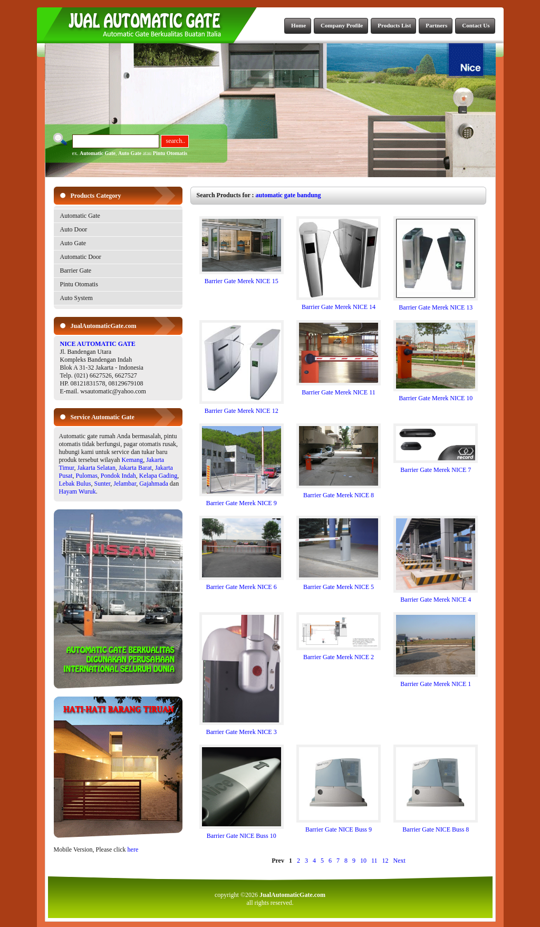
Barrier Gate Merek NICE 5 (338, 584)
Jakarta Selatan (96, 467)
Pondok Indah (118, 475)
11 (374, 860)
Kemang (132, 459)
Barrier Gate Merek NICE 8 (338, 492)
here (133, 849)
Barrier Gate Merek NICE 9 (241, 500)
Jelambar (124, 483)
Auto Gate (129, 153)
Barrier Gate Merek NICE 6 (241, 584)
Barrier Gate (76, 270)
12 (385, 860)
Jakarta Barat (135, 467)
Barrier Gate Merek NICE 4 (435, 596)
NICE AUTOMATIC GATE (98, 343)
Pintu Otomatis (170, 153)
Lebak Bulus (75, 483)
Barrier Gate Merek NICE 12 (241, 407)
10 (363, 860)
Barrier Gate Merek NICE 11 (338, 389)
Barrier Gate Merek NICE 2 (338, 654)
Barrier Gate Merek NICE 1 (435, 681)
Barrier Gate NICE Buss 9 (338, 826)
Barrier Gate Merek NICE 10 (435, 395)
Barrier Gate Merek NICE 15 (241, 278)
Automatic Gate (97, 153)
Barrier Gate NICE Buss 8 (435, 826)
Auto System (76, 298)
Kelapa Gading (158, 475)
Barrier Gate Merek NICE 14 (338, 304)
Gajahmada (153, 483)
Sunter (102, 483)
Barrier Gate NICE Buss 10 (241, 832)
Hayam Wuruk (77, 491)
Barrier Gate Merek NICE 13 (435, 304)
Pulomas (87, 475)
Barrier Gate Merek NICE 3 (241, 729)
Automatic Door (80, 256)
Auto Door (74, 229)
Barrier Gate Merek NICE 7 (435, 467)
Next (399, 860)
